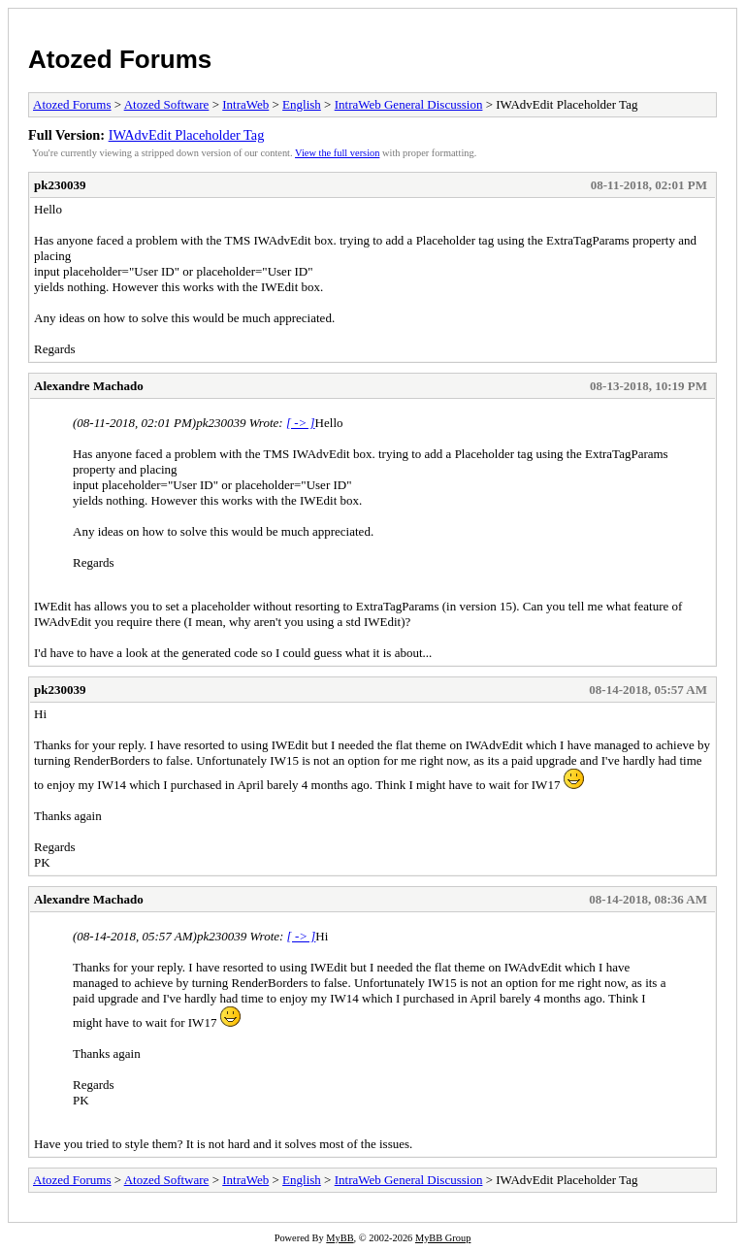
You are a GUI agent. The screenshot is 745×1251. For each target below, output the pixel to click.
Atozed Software (167, 104)
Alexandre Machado (89, 386)
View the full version (337, 153)
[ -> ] (300, 422)
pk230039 (59, 185)
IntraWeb (245, 104)
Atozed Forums (119, 59)
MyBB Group (442, 1238)
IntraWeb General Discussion (409, 104)
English (301, 104)
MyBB (339, 1238)
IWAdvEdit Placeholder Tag (187, 135)
